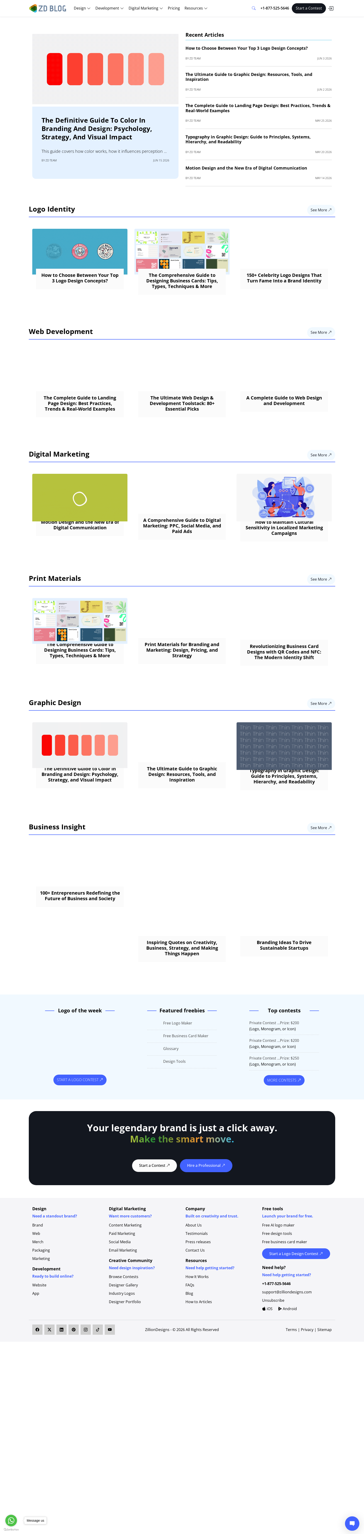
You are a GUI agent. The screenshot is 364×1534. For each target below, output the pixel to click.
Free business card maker (284, 1289)
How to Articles (198, 1349)
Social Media (120, 1289)
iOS (267, 1356)
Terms (292, 1377)
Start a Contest (309, 8)
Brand (37, 1273)
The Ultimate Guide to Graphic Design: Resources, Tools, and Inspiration (248, 77)
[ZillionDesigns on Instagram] (86, 1377)
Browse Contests (123, 1324)
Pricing (174, 8)
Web (36, 1281)
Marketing (41, 1306)
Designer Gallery (123, 1332)
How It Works (197, 1324)
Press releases (198, 1289)
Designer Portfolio (125, 1349)
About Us (193, 1273)
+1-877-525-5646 (274, 8)
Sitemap (324, 1377)
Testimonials (196, 1281)
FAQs (189, 1332)
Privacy (307, 1377)
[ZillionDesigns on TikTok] (98, 1377)
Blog (189, 1341)
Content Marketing (125, 1273)
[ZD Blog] (48, 7)
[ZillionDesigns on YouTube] (110, 1377)
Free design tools (277, 1281)
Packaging (41, 1298)
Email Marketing (123, 1298)
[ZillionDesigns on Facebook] (37, 1377)
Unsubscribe (273, 1348)
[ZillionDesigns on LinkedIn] (61, 1377)
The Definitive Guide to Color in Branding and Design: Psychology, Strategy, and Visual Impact (97, 128)
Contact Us (195, 1298)
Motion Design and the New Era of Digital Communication (246, 168)
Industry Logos (122, 1341)
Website (39, 1332)
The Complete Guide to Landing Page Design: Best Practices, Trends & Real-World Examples (258, 108)
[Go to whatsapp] (11, 1520)
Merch (37, 1289)
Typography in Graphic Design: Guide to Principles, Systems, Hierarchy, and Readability (248, 139)
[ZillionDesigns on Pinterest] (73, 1377)
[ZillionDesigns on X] (49, 1377)
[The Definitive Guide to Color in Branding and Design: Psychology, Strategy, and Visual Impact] (105, 68)
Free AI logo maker (278, 1273)
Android (287, 1356)
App (35, 1341)
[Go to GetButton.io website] (11, 1529)
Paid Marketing (122, 1281)
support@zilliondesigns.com (287, 1339)
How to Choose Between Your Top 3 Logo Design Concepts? (246, 48)
